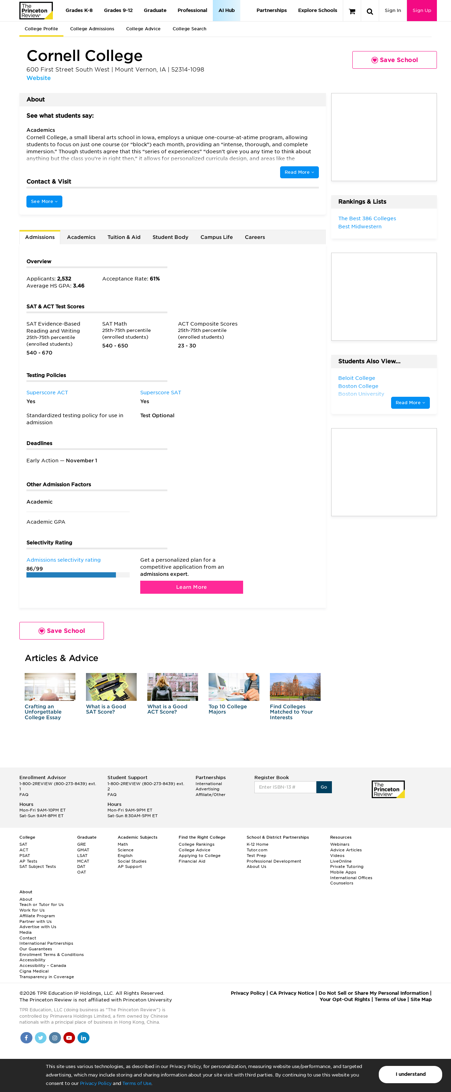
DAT (81, 866)
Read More (299, 172)
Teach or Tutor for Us (41, 904)
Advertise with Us (37, 926)
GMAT (83, 849)
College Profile (41, 28)
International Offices (351, 877)
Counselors (341, 883)
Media (25, 932)
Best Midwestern (360, 226)
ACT (23, 849)
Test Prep (256, 855)
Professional (192, 10)
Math (123, 844)
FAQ (24, 794)
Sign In (393, 10)
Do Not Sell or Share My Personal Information (373, 993)
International (209, 783)
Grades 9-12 (118, 10)
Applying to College (200, 855)
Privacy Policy (96, 1083)
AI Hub (226, 10)
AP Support (130, 866)
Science (126, 849)
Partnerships (272, 10)
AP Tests (28, 861)
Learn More (191, 587)
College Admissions (92, 28)
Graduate (155, 10)
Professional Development (274, 861)
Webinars (340, 844)
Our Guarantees (35, 948)
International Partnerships (46, 943)
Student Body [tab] (171, 237)
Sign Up (422, 10)
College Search (189, 28)
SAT (23, 844)
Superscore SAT (160, 392)
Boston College (358, 386)
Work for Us (32, 910)
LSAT (82, 855)
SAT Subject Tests (37, 866)
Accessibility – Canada (42, 965)
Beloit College (356, 378)
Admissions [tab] (40, 237)
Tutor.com (257, 849)
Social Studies (132, 861)
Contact (27, 938)
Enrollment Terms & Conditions (51, 954)
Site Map (421, 999)
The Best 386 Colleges (367, 218)
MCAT (83, 861)
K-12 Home (257, 844)
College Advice (143, 28)
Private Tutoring (347, 866)
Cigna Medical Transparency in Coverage (46, 974)
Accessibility (32, 959)
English (125, 855)
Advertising (208, 788)
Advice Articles (346, 849)
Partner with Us (35, 921)
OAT (81, 872)
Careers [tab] (255, 237)
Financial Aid (192, 861)
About (25, 899)
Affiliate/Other (211, 794)
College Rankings (197, 844)
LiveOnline (341, 861)
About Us (256, 866)
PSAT (24, 855)
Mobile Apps (343, 872)
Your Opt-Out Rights (345, 999)
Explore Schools (317, 10)
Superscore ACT (47, 392)
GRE (81, 844)
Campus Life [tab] (216, 237)
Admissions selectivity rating (63, 560)
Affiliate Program (37, 915)
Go (324, 787)
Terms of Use (136, 1083)
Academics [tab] (81, 237)
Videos (337, 855)
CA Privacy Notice (292, 993)
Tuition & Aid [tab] (124, 237)
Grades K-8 (79, 10)
